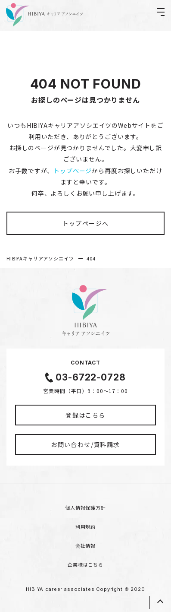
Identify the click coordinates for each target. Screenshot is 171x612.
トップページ (72, 170)
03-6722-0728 (90, 377)
